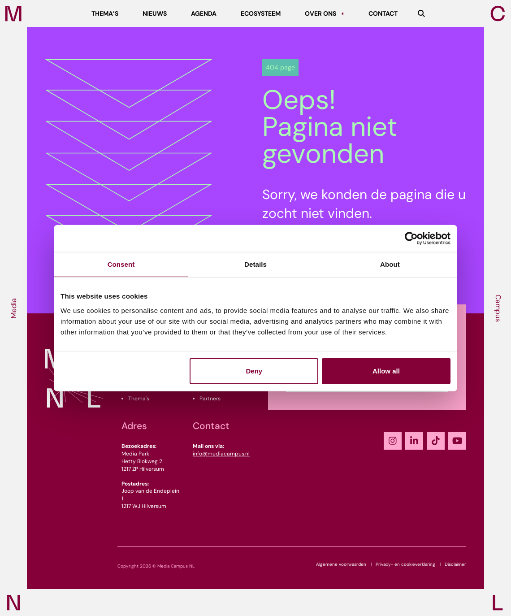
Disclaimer (455, 564)
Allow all (386, 370)
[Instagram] (393, 441)
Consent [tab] (121, 264)
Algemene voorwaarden (341, 564)
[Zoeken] (421, 13)
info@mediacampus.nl (221, 453)
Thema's (138, 398)
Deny (254, 370)
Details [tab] (255, 264)
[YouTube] (457, 441)
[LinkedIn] (414, 441)
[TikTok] (436, 441)
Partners (210, 398)
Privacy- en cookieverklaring (405, 564)
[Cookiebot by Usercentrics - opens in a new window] (411, 238)
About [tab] (390, 264)
